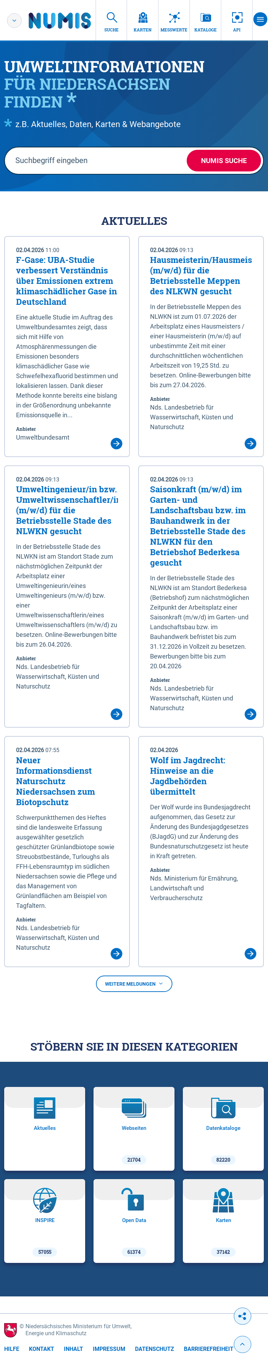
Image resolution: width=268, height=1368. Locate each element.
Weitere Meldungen (134, 984)
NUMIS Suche (224, 160)
